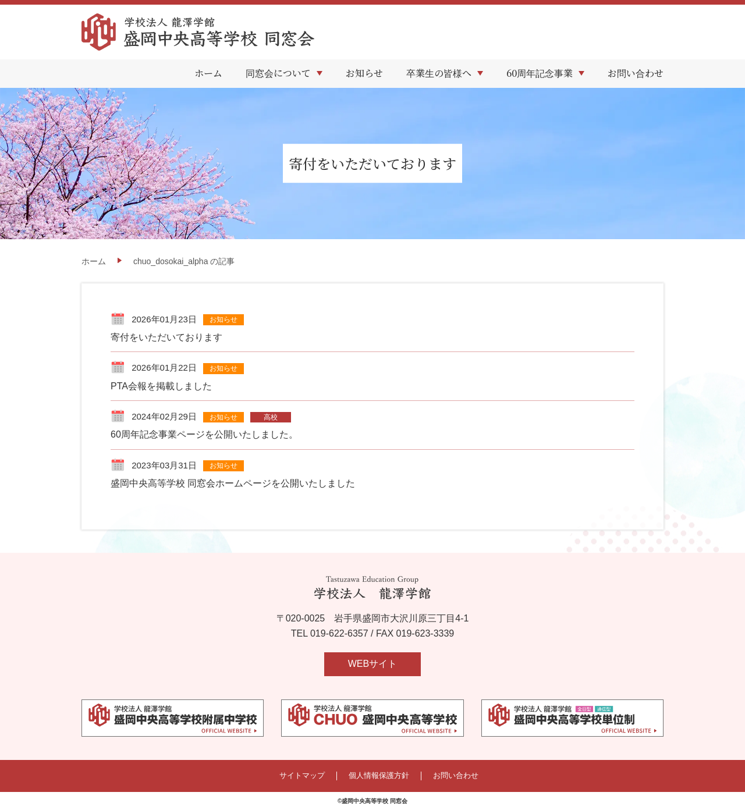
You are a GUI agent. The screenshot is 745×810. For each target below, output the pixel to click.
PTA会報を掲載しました (161, 386)
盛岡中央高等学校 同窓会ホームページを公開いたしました (233, 483)
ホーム (208, 73)
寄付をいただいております (166, 337)
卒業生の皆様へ (438, 73)
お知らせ (364, 73)
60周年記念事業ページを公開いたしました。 (204, 434)
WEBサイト (372, 664)
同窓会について (278, 73)
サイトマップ (302, 776)
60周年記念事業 (539, 73)
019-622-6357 (339, 633)
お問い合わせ (636, 73)
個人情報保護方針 (379, 776)
